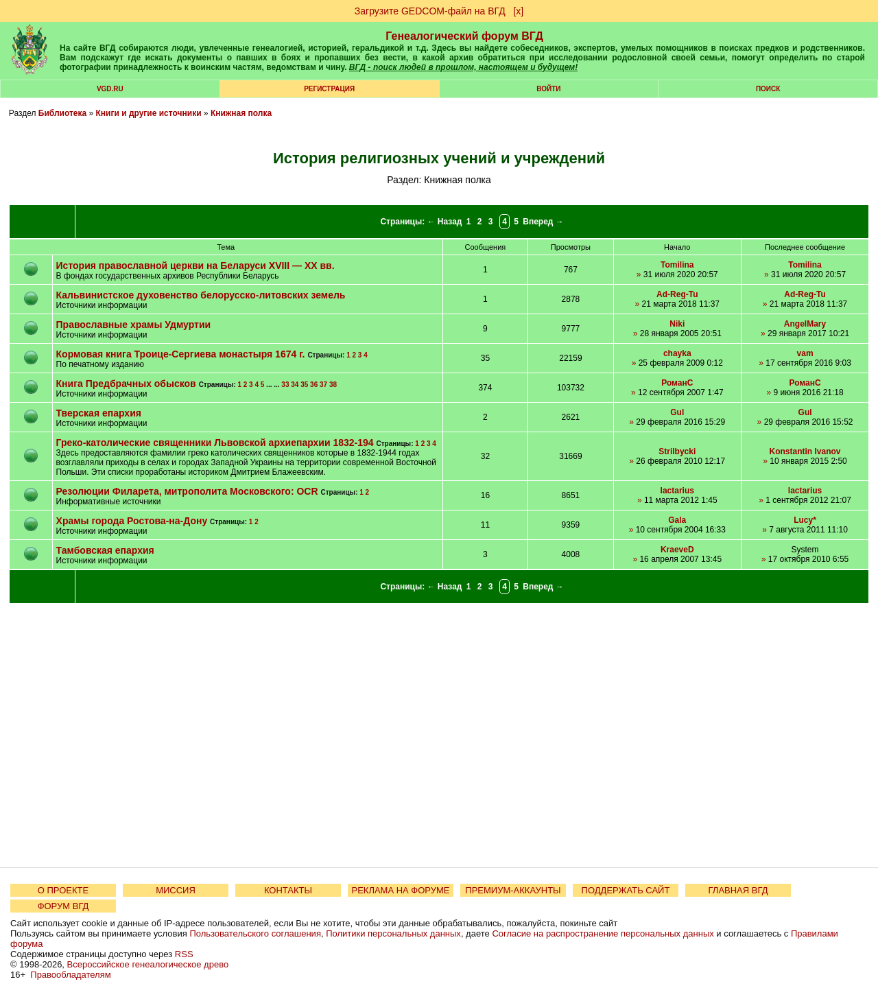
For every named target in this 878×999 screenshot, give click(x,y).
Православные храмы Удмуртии (133, 324)
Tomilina (677, 265)
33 (285, 384)
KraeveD (677, 549)
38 (333, 384)
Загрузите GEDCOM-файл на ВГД (430, 10)
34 (294, 384)
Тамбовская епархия (105, 550)
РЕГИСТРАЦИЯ (329, 89)
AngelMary (805, 324)
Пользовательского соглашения (255, 933)
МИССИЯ (175, 890)
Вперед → (543, 221)
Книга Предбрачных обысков (126, 383)
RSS (184, 954)
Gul (677, 412)
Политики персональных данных (393, 933)
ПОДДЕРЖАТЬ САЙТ (626, 890)
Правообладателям (70, 974)
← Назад (444, 221)
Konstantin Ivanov (805, 451)
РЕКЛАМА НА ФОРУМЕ (400, 890)
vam (805, 353)
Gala (677, 520)
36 (314, 384)
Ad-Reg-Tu (677, 294)
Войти (548, 89)
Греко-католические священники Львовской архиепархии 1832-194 (215, 442)
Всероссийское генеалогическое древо (148, 964)
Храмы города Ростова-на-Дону (132, 520)
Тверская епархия (98, 413)
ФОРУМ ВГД (63, 906)
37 (323, 384)
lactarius (677, 490)
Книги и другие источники (149, 113)
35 (304, 384)
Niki (677, 324)
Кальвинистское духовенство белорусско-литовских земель (201, 295)
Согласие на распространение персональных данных (602, 933)
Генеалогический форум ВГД (464, 36)
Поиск (768, 89)
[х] (518, 10)
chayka (677, 353)
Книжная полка (241, 113)
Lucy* (805, 520)
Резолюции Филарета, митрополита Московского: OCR (187, 491)
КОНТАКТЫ (288, 890)
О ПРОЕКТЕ (63, 890)
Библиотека (62, 113)
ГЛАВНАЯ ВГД (738, 890)
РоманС (677, 383)
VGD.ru (110, 89)
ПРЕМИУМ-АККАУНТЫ (512, 890)
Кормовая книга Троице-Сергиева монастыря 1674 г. (180, 354)
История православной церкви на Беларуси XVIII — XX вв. (195, 265)
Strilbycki (677, 451)
